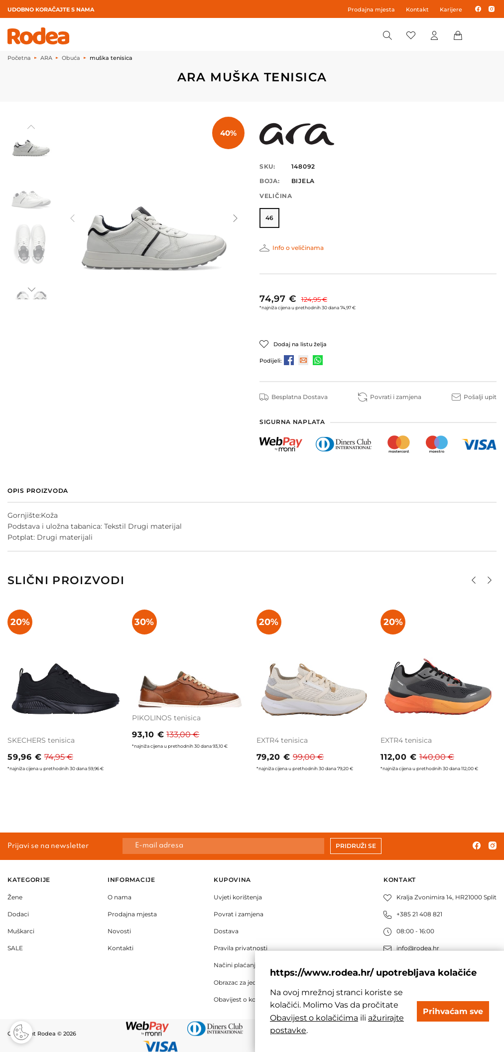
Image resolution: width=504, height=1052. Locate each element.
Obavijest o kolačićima (247, 999)
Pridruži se (356, 845)
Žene (14, 897)
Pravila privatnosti (240, 948)
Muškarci (20, 931)
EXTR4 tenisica (282, 740)
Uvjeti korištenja (238, 897)
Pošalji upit (474, 397)
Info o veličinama (298, 247)
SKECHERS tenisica (41, 740)
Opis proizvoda (37, 490)
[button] (31, 289)
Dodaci (18, 914)
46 (269, 217)
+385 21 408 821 (412, 914)
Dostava (226, 931)
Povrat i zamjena (238, 914)
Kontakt (417, 9)
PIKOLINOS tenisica (166, 717)
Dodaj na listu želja (300, 344)
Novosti (119, 931)
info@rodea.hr (411, 948)
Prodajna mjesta (371, 9)
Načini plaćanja (236, 965)
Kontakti (120, 948)
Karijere (451, 9)
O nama (119, 897)
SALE (15, 948)
